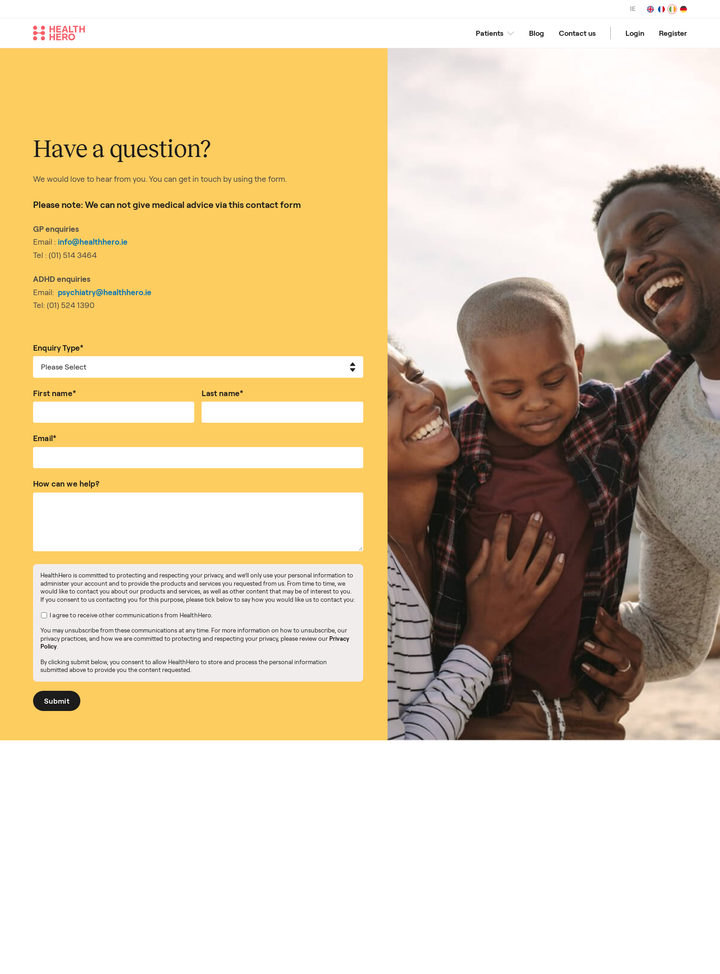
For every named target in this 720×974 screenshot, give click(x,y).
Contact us (577, 33)
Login (634, 33)
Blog (536, 33)
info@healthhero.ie (93, 241)
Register (673, 33)
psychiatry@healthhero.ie (105, 292)
